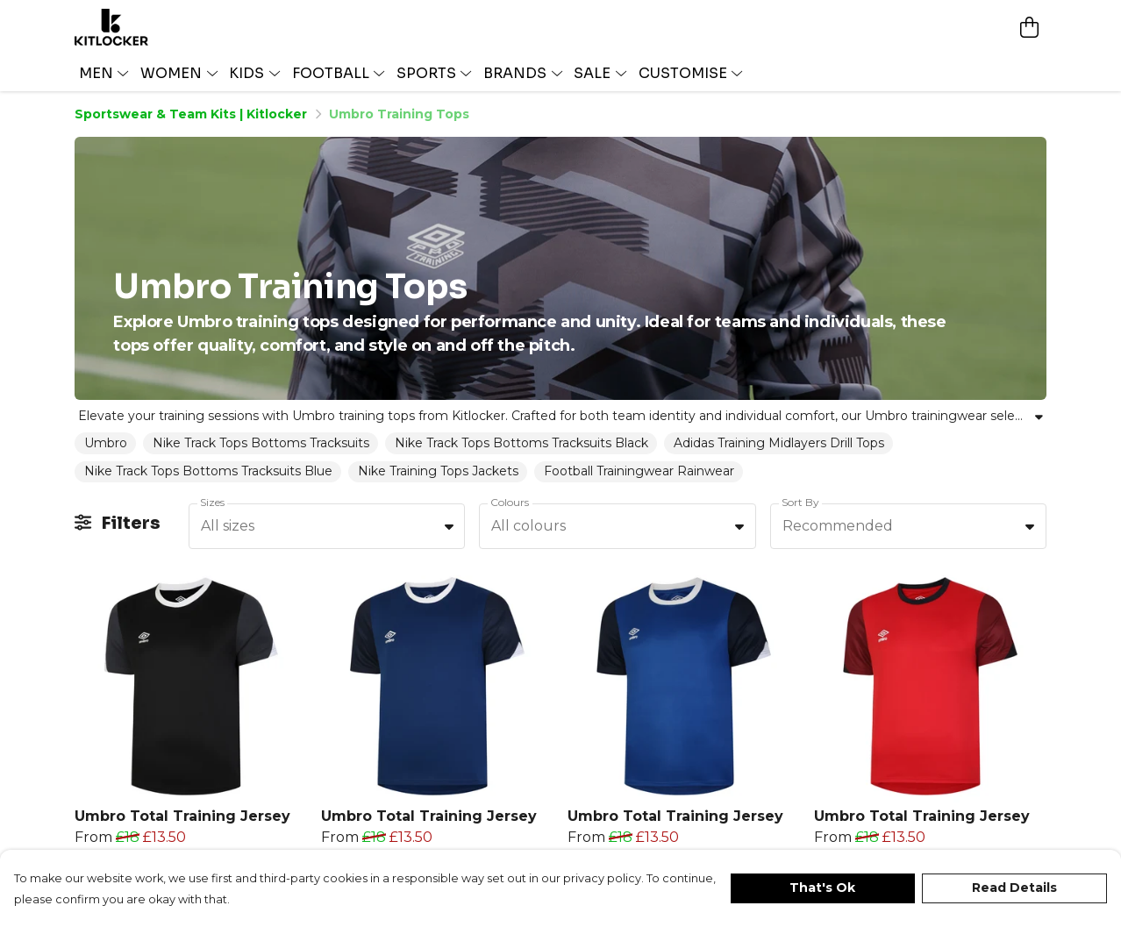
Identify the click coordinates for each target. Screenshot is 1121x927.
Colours (509, 502)
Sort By (800, 502)
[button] (449, 526)
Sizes (212, 502)
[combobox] (327, 526)
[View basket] (1028, 27)
